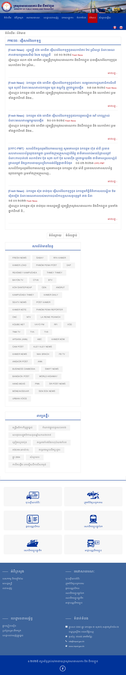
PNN (37, 384)
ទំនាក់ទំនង (81, 18)
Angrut (60, 287)
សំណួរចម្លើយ (105, 18)
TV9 (46, 332)
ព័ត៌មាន (92, 18)
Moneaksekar (20, 391)
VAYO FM (39, 324)
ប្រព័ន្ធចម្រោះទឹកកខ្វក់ (11, 631)
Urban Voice (19, 399)
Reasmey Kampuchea (24, 273)
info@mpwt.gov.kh (76, 641)
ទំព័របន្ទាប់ (71, 235)
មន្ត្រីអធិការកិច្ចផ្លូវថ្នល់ (22, 428)
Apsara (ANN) (19, 339)
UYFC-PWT (99, 163)
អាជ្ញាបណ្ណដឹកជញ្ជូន (93, 550)
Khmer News (19, 354)
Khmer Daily (51, 295)
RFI (55, 324)
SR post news (57, 384)
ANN (40, 362)
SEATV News (19, 302)
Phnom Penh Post (46, 265)
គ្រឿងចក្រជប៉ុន (19, 442)
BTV (50, 280)
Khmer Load (19, 265)
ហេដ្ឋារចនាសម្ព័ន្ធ (51, 18)
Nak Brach (43, 354)
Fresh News (77, 55)
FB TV (62, 354)
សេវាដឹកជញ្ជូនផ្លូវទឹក (33, 550)
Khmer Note (19, 310)
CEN (44, 287)
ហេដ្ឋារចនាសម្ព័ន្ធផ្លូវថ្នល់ (12, 635)
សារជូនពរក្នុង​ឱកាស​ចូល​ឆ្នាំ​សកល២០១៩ (31, 435)
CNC (14, 317)
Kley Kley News (42, 347)
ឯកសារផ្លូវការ (68, 18)
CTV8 (35, 280)
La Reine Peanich (50, 317)
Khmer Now (58, 339)
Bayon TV (17, 280)
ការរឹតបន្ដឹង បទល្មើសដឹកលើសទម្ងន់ (29, 465)
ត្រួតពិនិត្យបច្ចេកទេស (93, 502)
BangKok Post (20, 376)
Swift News (52, 369)
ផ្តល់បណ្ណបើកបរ (33, 526)
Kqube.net (18, 324)
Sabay (40, 258)
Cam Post (18, 347)
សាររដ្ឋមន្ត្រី (7, 583)
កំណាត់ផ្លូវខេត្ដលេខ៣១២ (54, 428)
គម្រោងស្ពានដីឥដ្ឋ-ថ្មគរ (49, 450)
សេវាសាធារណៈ (33, 18)
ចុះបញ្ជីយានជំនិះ (33, 502)
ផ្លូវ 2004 (16, 457)
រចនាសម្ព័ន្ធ (7, 588)
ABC (39, 339)
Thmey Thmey (54, 273)
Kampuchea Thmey (23, 295)
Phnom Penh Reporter (49, 310)
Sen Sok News (47, 391)
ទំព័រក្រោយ (55, 235)
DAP (69, 265)
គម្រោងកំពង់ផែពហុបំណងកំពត (52, 442)
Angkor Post (20, 362)
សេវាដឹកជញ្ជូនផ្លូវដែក (93, 526)
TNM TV (16, 332)
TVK (32, 332)
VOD (69, 324)
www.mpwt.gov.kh (76, 646)
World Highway (48, 376)
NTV (29, 317)
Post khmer (43, 302)
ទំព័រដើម (7, 18)
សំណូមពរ (35, 457)
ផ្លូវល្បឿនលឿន (9, 626)
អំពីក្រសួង (18, 18)
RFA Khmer (59, 258)
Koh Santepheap (22, 287)
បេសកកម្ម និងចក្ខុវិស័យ (12, 579)
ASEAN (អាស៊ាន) (20, 450)
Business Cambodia (23, 369)
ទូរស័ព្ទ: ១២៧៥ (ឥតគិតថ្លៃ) (80, 637)
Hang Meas (18, 384)
